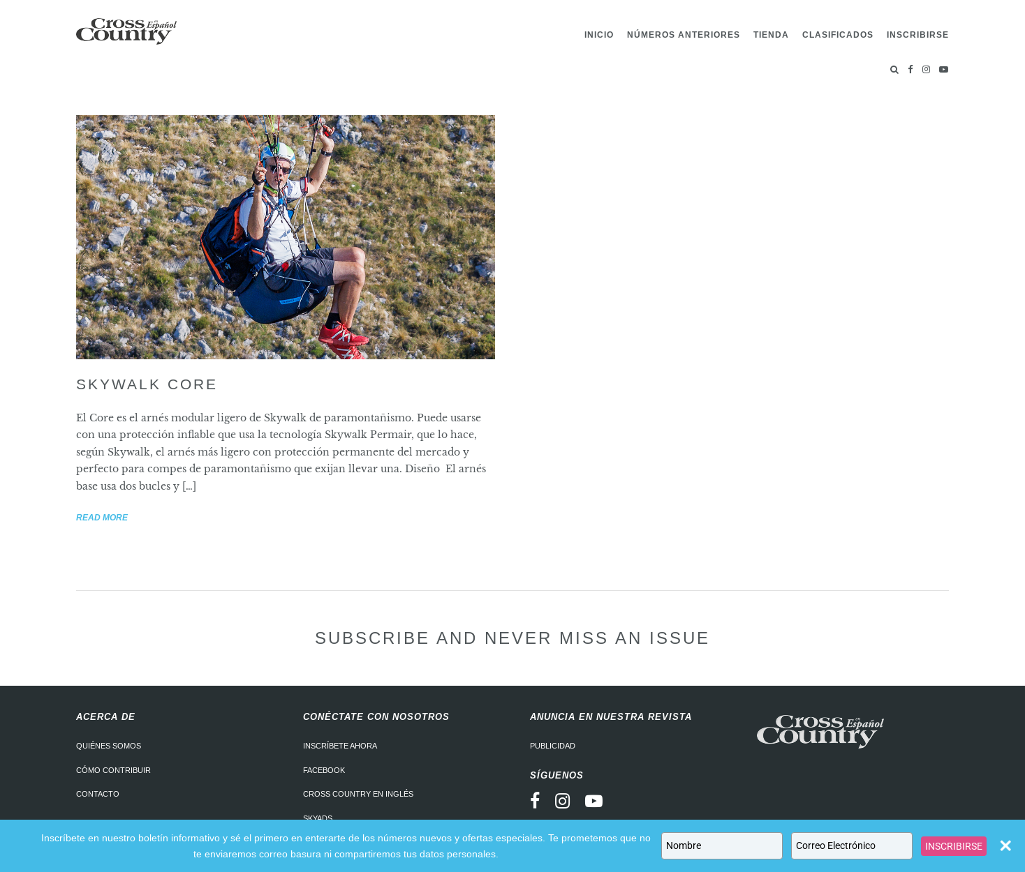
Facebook (324, 770)
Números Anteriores (683, 35)
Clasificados (837, 35)
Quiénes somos (108, 746)
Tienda (771, 35)
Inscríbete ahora (340, 746)
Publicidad (552, 746)
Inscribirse (918, 35)
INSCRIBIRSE (953, 846)
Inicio (599, 35)
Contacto (97, 794)
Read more (102, 518)
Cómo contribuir (113, 770)
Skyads (317, 818)
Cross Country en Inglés (358, 794)
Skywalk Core (147, 384)
